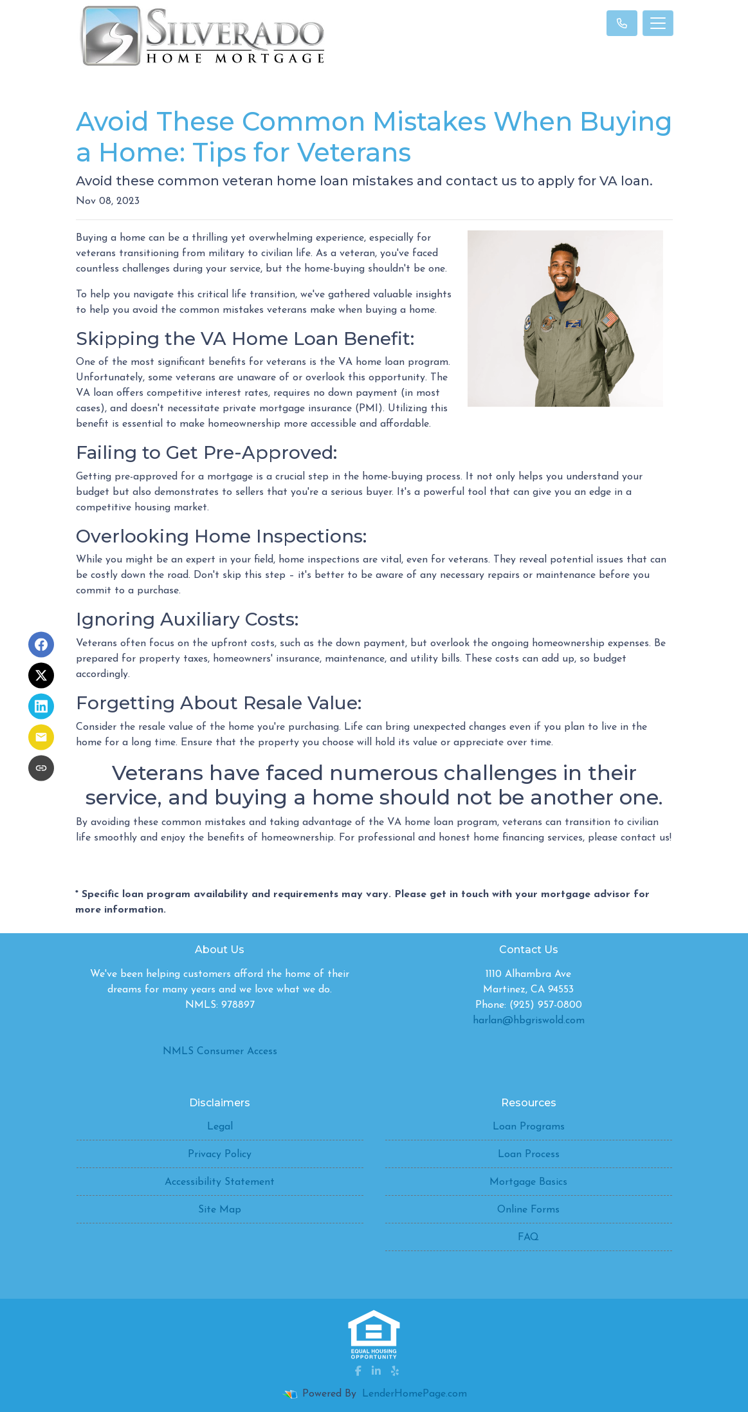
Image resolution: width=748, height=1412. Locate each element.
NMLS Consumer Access (220, 1051)
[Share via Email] (41, 737)
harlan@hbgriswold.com (529, 1021)
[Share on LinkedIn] (41, 706)
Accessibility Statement (220, 1182)
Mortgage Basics (528, 1182)
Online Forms (528, 1210)
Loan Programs (529, 1127)
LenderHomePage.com (414, 1394)
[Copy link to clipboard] (41, 768)
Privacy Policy (219, 1154)
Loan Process (529, 1154)
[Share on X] (41, 675)
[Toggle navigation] (658, 23)
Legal (220, 1127)
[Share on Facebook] (41, 644)
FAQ (528, 1237)
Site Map (219, 1210)
